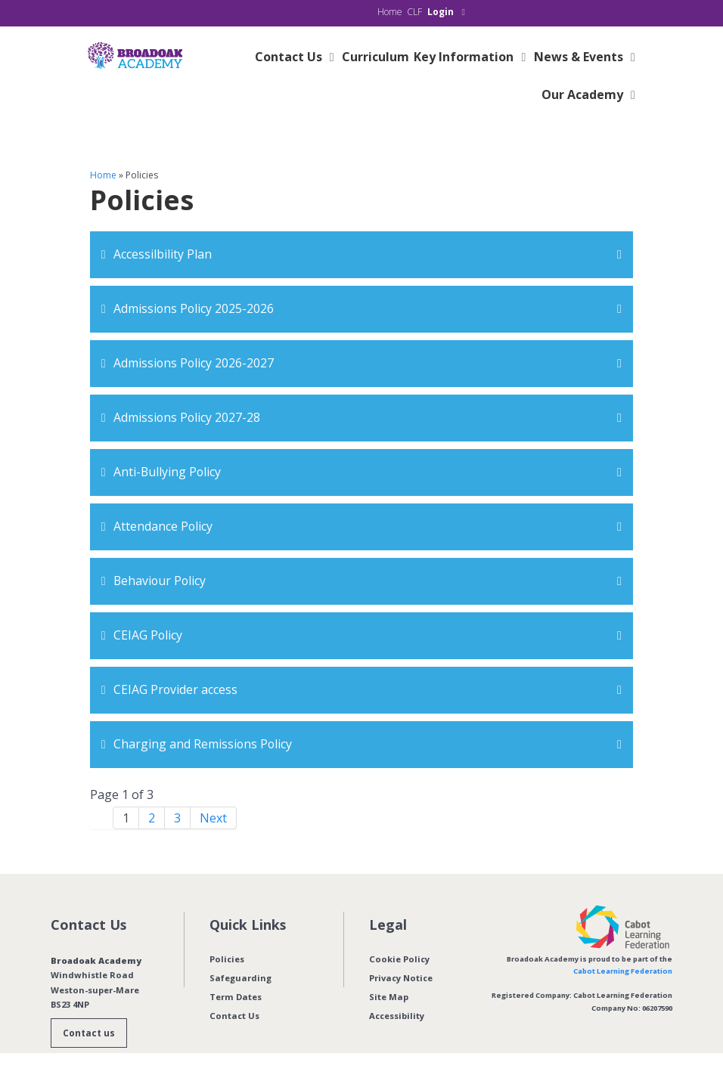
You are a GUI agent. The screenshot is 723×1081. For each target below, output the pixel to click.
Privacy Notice (401, 977)
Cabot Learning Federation (622, 971)
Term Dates (235, 996)
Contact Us (234, 1015)
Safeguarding (240, 977)
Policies (226, 959)
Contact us (89, 1033)
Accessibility (396, 1015)
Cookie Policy (399, 959)
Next (213, 818)
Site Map (388, 996)
